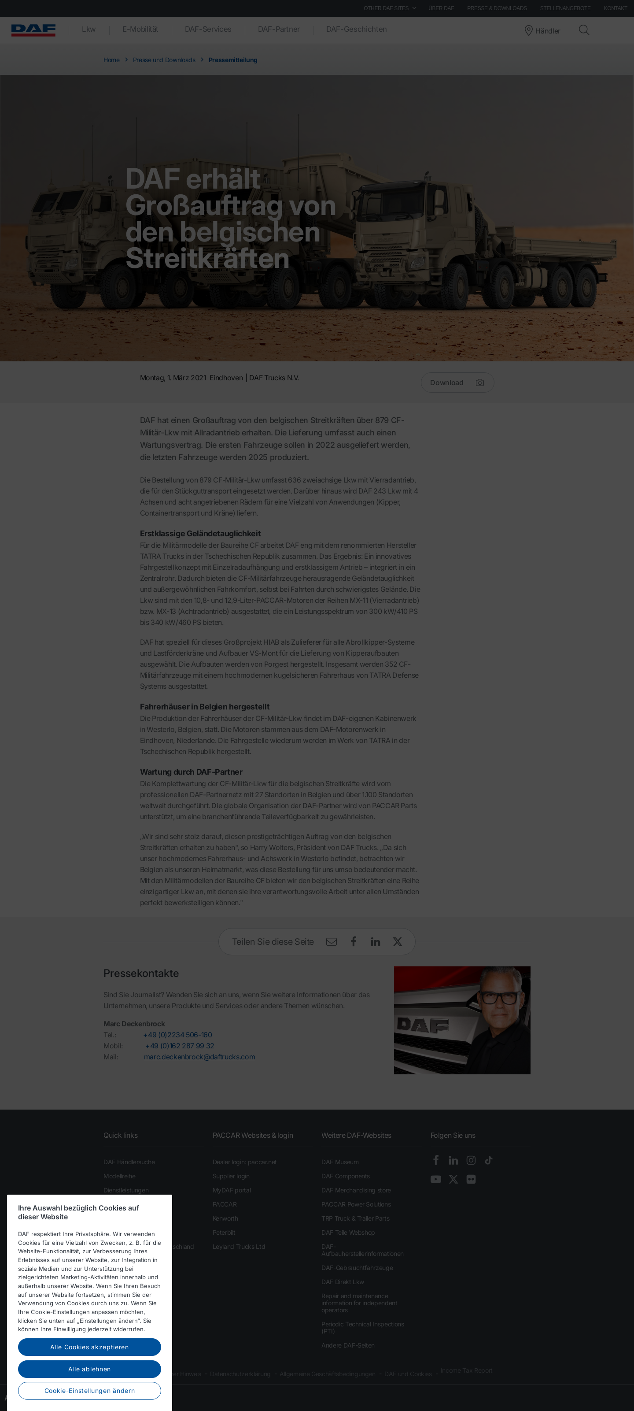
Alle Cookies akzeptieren (89, 1376)
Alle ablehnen (89, 1398)
